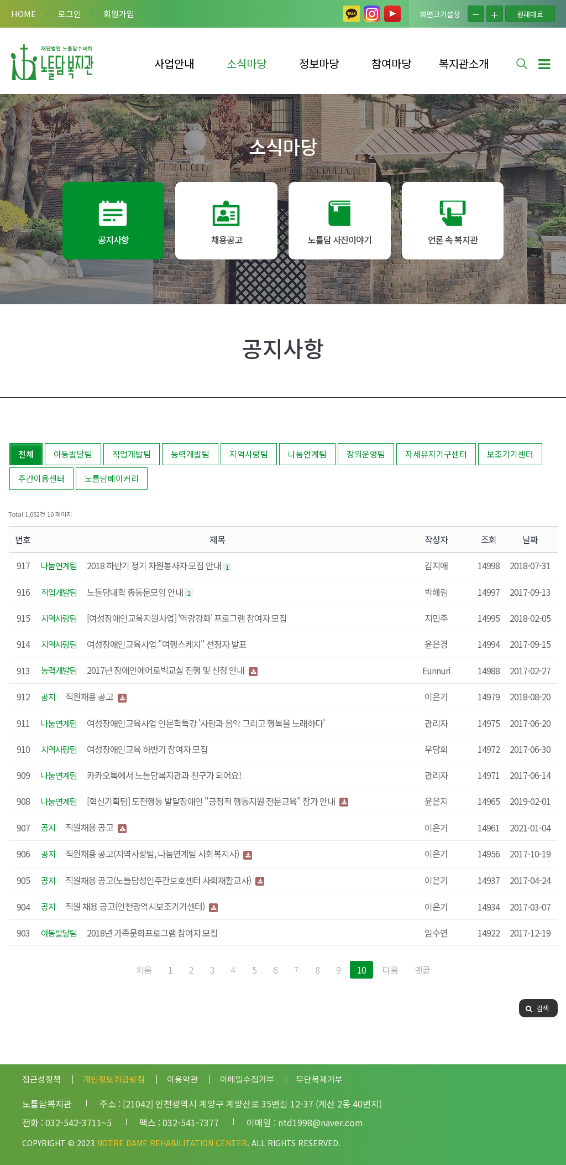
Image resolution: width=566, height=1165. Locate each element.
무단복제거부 (319, 1079)
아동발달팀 (73, 454)
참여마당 (391, 63)
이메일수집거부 (247, 1079)
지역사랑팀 (248, 454)
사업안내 (174, 63)
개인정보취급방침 (114, 1079)
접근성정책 (41, 1079)
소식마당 (246, 63)
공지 (48, 696)
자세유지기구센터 (436, 454)
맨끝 (422, 969)
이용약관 (182, 1079)
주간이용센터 (41, 478)
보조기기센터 (510, 454)
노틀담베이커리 (112, 478)
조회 (488, 539)
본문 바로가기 (0, 0)
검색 (537, 1008)
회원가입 (118, 13)
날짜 (530, 539)
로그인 (69, 13)
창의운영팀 (366, 454)
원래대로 (530, 14)
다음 (390, 969)
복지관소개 (464, 63)
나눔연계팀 (307, 454)
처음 (143, 969)
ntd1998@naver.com (320, 1122)
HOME (23, 13)
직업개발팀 (131, 454)
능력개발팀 (190, 454)
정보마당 (319, 63)
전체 (26, 454)
